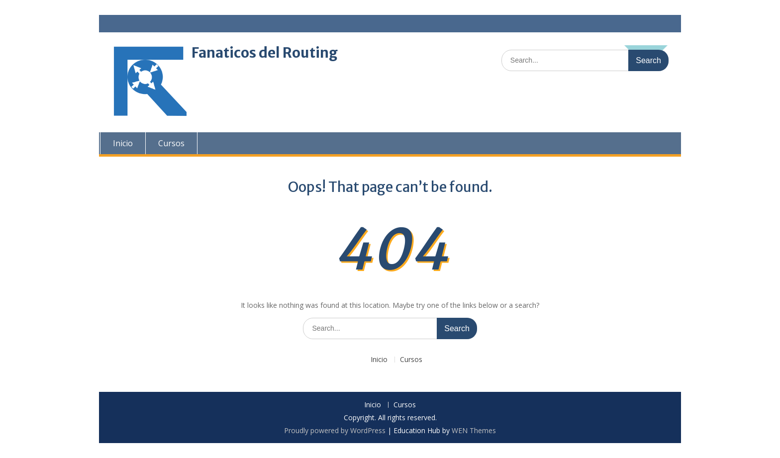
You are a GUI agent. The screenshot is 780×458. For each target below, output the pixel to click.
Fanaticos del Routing (265, 53)
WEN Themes (474, 430)
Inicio (122, 143)
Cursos (170, 143)
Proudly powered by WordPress (335, 430)
